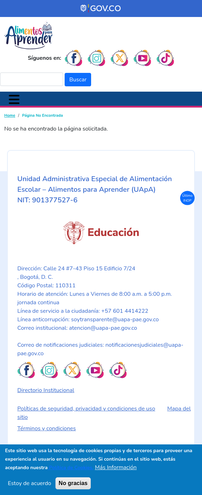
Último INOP (187, 197)
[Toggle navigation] (14, 99)
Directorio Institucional (45, 390)
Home (9, 115)
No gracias (73, 483)
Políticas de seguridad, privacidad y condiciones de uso (86, 409)
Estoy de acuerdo (29, 484)
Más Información (116, 468)
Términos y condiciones (46, 428)
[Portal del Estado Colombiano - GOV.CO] (101, 8)
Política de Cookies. (71, 468)
